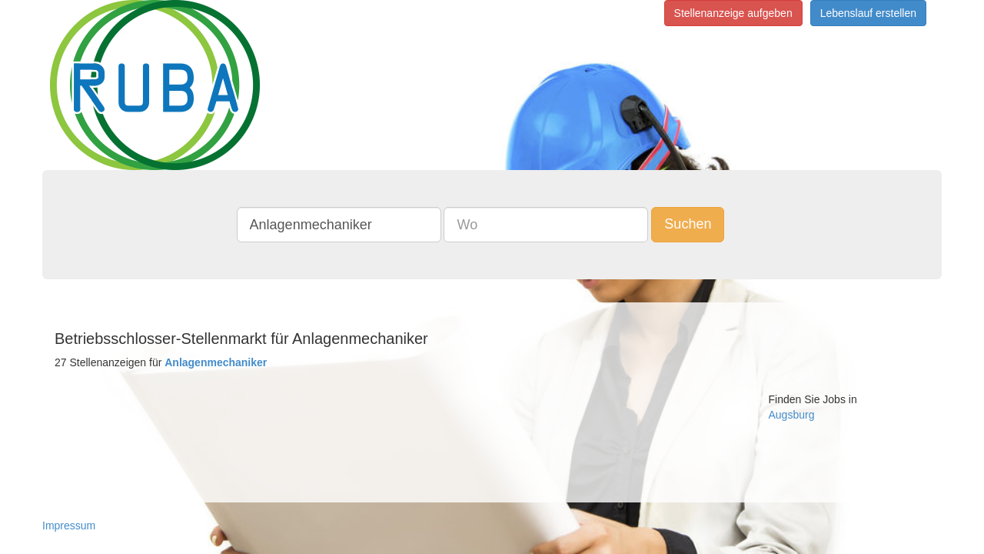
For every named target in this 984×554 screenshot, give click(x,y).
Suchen (699, 224)
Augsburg (792, 415)
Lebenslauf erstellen (868, 13)
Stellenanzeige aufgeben (733, 13)
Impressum (68, 525)
